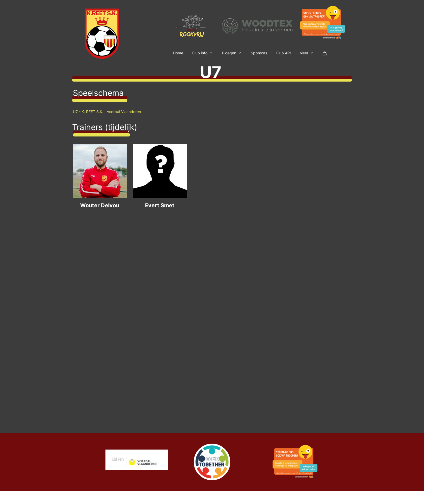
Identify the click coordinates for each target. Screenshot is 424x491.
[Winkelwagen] (325, 53)
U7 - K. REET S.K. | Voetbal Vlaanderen (107, 111)
